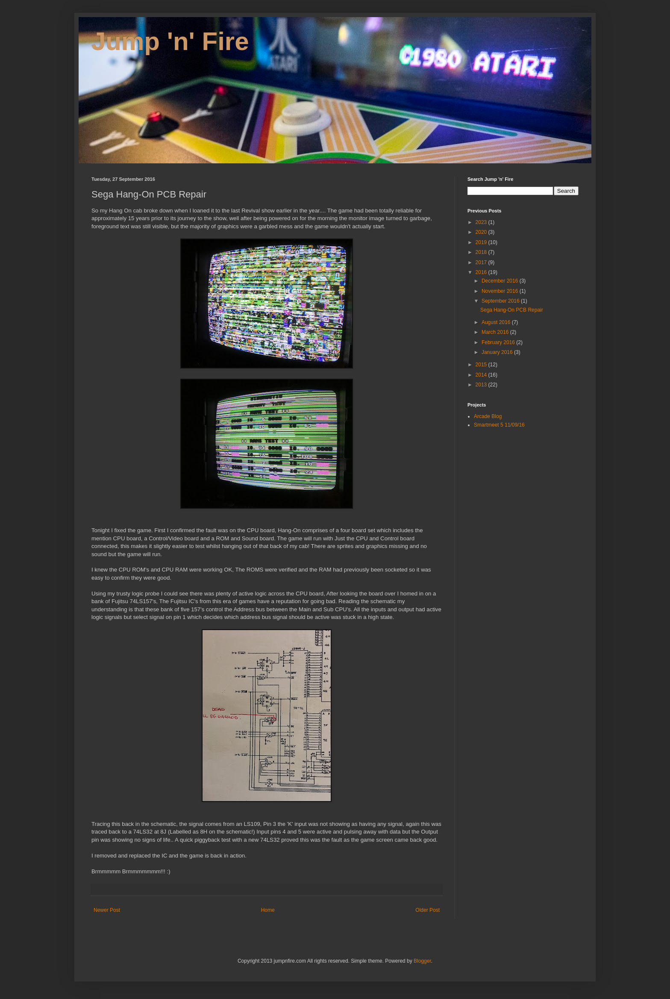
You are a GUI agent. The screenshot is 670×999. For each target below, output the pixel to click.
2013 (482, 385)
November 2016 (501, 291)
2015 (482, 365)
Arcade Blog (488, 416)
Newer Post (107, 910)
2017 (482, 262)
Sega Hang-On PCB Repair (511, 310)
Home (268, 910)
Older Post (427, 910)
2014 (482, 375)
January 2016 (498, 352)
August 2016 (497, 322)
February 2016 (499, 342)
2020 (482, 232)
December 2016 (501, 281)
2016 (482, 272)
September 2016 (501, 301)
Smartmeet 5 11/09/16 (499, 425)
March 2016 (496, 332)
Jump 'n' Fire (170, 41)
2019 (482, 242)
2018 (482, 252)
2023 (482, 222)
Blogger (422, 961)
